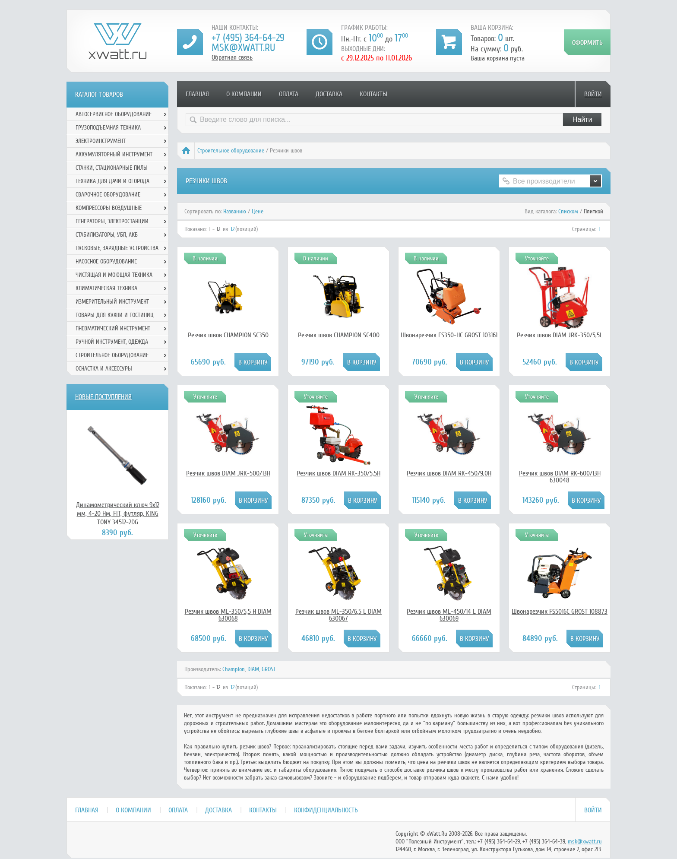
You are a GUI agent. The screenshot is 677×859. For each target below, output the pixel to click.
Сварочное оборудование (108, 194)
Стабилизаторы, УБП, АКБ (107, 234)
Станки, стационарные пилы (112, 167)
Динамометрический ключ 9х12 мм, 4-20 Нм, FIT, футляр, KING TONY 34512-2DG (117, 513)
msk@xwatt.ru (243, 47)
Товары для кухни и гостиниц (115, 315)
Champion (233, 669)
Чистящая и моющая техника (114, 275)
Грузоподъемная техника (108, 127)
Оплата (288, 94)
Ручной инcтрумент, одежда (112, 342)
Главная (197, 94)
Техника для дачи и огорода (112, 181)
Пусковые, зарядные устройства (117, 248)
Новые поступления (103, 397)
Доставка (329, 94)
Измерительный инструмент (112, 301)
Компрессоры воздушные (109, 208)
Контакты (373, 94)
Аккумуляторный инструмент (114, 154)
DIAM (253, 669)
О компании (244, 94)
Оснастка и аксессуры (104, 368)
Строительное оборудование (230, 150)
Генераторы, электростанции (112, 221)
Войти (593, 94)
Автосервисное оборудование (114, 114)
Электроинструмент (101, 141)
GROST (269, 669)
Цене (257, 211)
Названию (234, 211)
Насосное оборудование (106, 261)
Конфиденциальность (326, 810)
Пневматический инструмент (113, 328)
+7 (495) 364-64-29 (248, 38)
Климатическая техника (106, 288)
